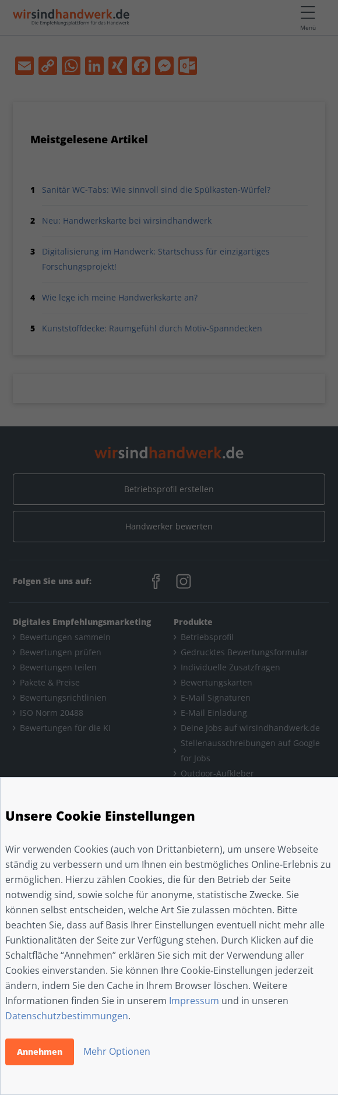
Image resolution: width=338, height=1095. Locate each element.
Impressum (194, 1000)
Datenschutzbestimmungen (66, 1015)
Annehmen (39, 1051)
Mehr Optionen (116, 1051)
